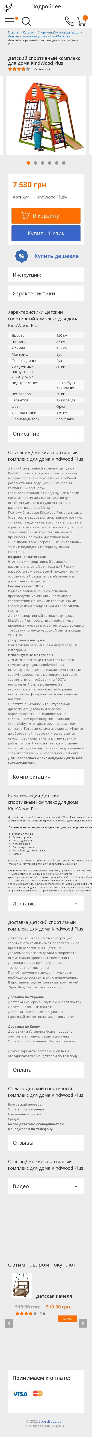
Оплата (45, 1070)
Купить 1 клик (46, 233)
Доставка (45, 903)
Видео (45, 1186)
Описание (45, 434)
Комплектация (45, 777)
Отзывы (45, 1143)
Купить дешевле (56, 256)
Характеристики (45, 293)
